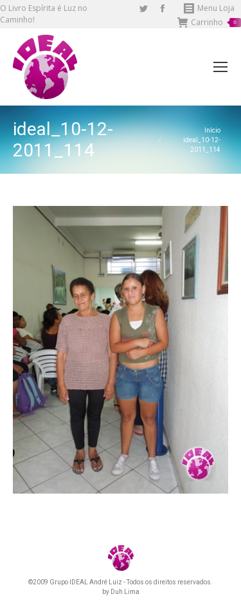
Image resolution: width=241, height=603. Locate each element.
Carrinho (209, 22)
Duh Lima (125, 591)
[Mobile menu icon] (220, 67)
